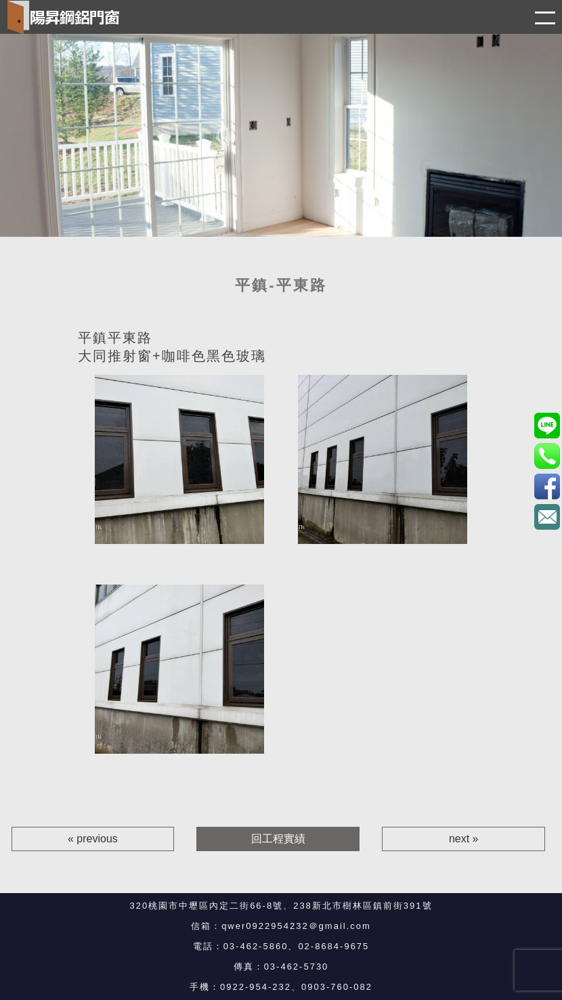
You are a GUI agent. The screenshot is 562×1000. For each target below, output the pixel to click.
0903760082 (547, 425)
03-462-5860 (255, 946)
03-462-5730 (296, 966)
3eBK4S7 (547, 486)
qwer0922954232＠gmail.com (296, 926)
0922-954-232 (255, 987)
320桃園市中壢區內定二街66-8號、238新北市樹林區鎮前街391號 (280, 906)
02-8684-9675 (333, 946)
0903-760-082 (336, 987)
